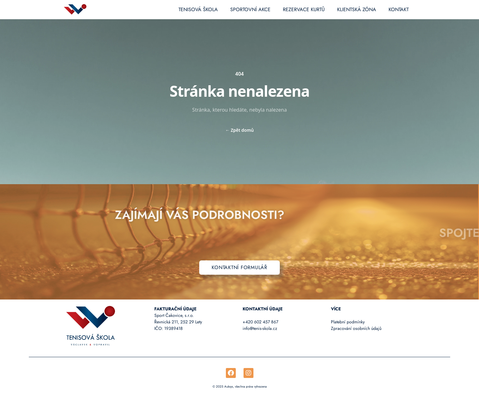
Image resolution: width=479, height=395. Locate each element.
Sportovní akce (250, 9)
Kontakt (399, 9)
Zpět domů (239, 130)
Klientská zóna (356, 9)
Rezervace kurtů (304, 9)
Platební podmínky (348, 322)
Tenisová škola (198, 9)
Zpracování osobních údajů (356, 328)
